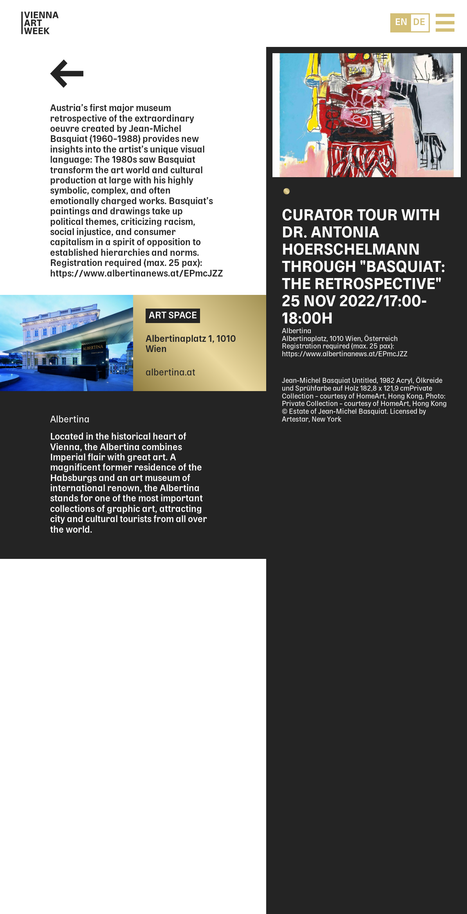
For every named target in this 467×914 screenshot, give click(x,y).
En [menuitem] (401, 22)
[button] (286, 191)
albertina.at (170, 373)
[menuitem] (401, 22)
